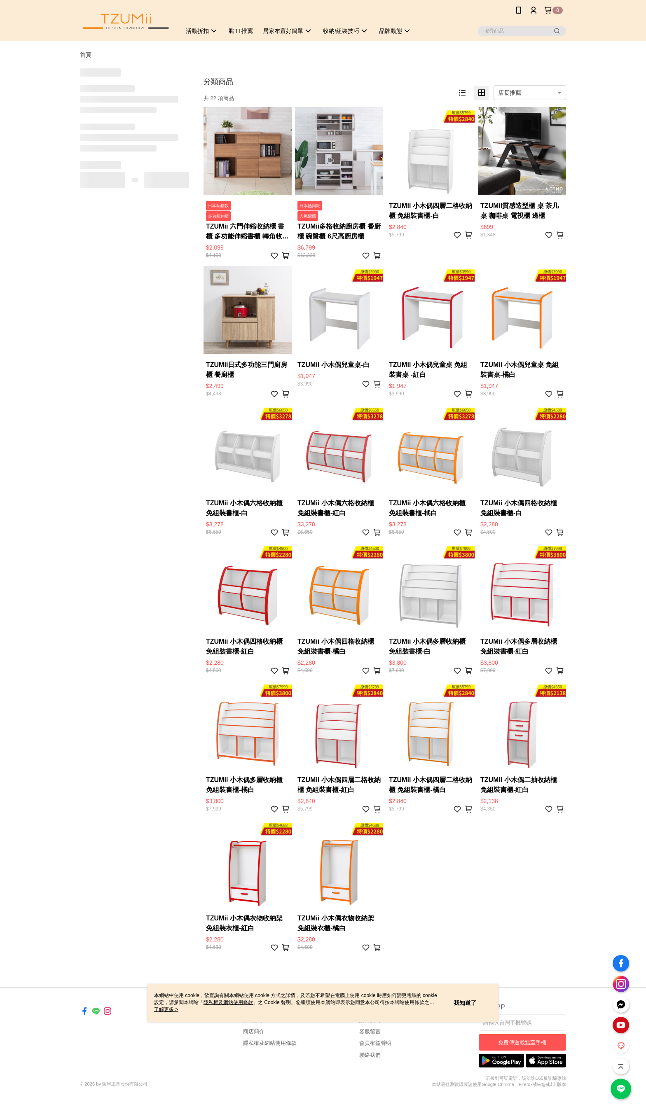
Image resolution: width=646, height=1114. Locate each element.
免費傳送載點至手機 (522, 1042)
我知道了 (465, 1003)
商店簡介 (253, 1031)
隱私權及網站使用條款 (270, 1043)
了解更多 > (166, 1009)
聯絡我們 (370, 1055)
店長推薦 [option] (509, 92)
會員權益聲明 (375, 1043)
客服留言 (370, 1031)
